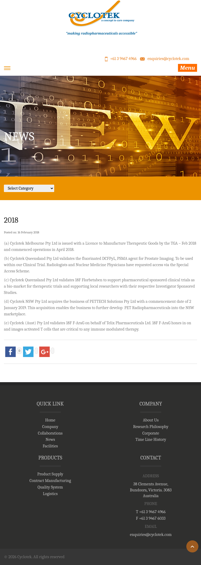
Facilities (50, 446)
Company (50, 426)
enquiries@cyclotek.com (168, 58)
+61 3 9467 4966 (123, 58)
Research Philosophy (150, 426)
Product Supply (50, 474)
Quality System (50, 487)
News (50, 439)
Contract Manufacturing (50, 480)
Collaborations (50, 433)
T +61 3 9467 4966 (151, 511)
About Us (151, 420)
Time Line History (150, 439)
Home (50, 420)
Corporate (150, 433)
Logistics (50, 493)
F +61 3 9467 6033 (151, 518)
